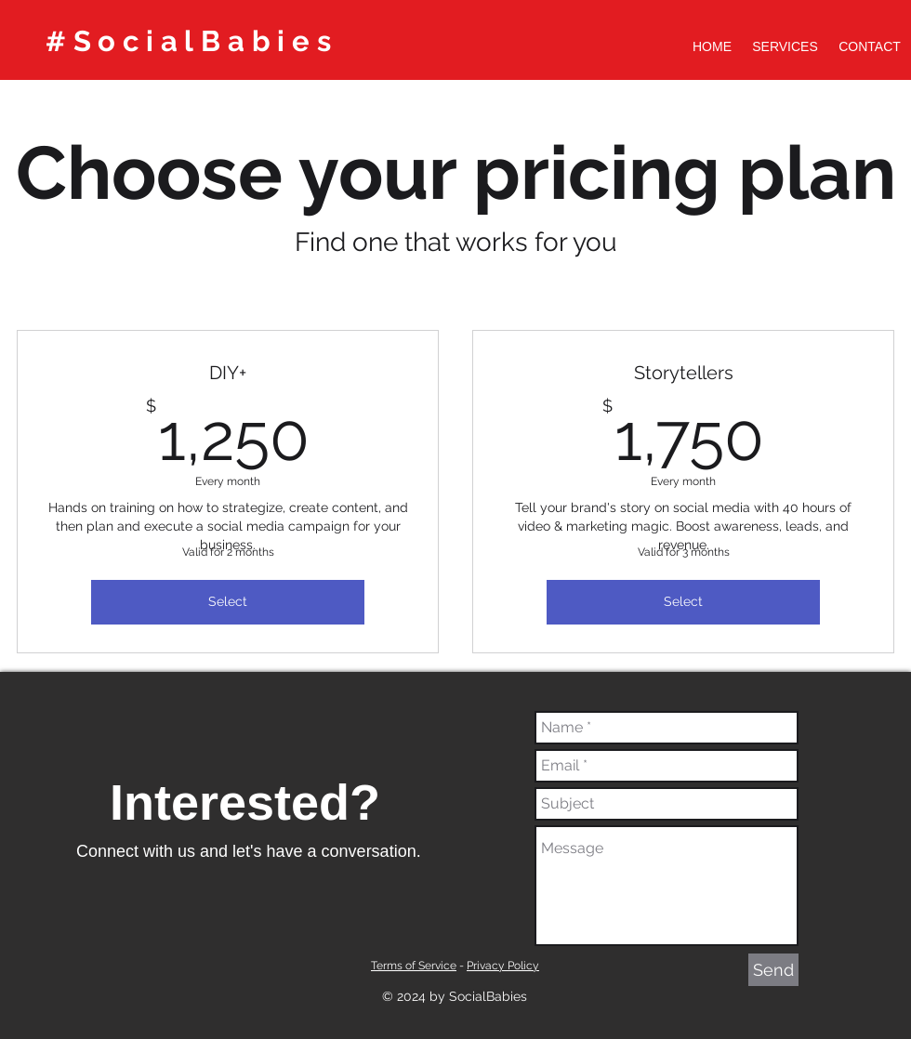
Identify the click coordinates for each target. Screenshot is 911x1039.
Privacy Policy (503, 965)
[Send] (773, 970)
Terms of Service (413, 965)
